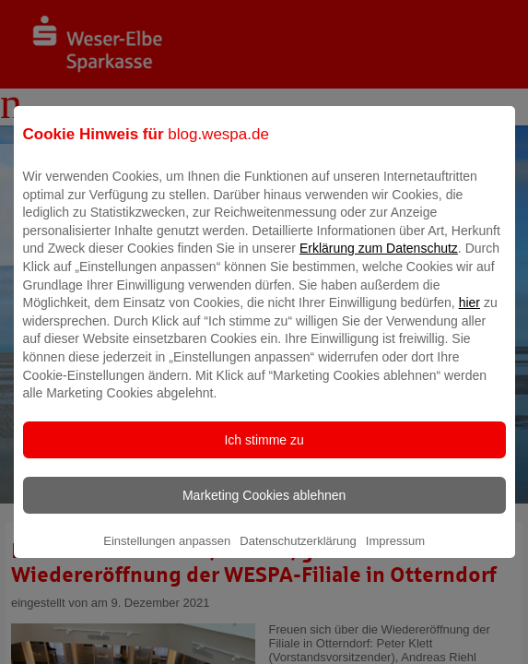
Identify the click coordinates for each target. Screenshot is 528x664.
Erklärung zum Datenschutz (378, 261)
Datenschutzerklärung (298, 554)
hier (469, 315)
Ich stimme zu (263, 452)
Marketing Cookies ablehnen (264, 508)
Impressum (395, 554)
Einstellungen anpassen (166, 554)
